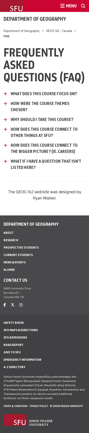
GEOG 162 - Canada (59, 31)
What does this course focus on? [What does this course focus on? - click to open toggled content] (44, 93)
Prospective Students (21, 247)
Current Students (18, 255)
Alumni (9, 270)
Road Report (13, 345)
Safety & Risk (14, 323)
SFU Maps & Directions (21, 330)
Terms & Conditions (16, 406)
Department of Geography (35, 19)
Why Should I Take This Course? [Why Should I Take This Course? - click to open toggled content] (42, 119)
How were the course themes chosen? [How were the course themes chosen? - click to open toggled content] (40, 106)
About (9, 233)
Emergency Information (22, 360)
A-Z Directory (14, 367)
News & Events (15, 262)
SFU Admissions (15, 337)
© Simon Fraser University (66, 406)
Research (11, 240)
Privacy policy (39, 406)
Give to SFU (12, 352)
